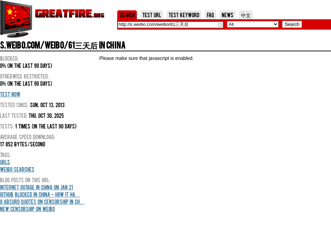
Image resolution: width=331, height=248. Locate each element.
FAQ (210, 15)
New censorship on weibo (27, 209)
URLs (5, 162)
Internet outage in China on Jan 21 (36, 187)
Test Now (10, 94)
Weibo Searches (17, 169)
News (227, 15)
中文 (246, 15)
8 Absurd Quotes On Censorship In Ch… (42, 201)
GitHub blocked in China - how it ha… (40, 194)
